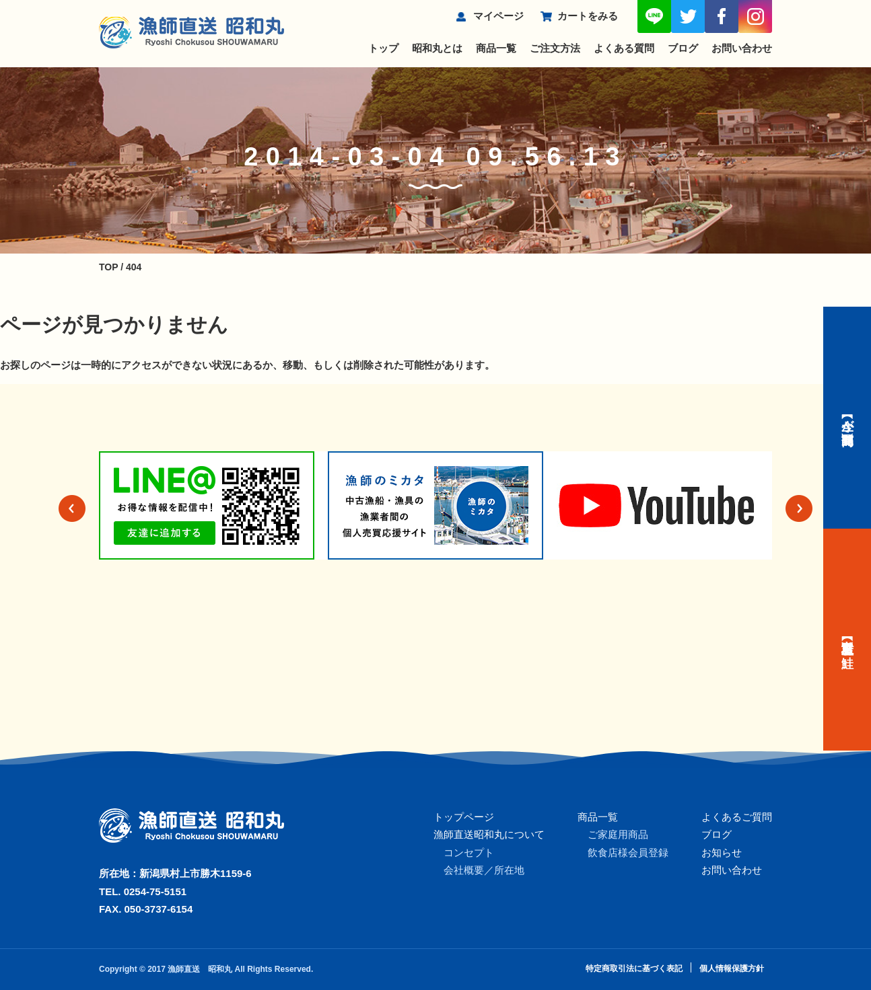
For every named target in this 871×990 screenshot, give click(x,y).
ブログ (683, 48)
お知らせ (721, 852)
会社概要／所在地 (484, 870)
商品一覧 (496, 48)
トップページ (463, 817)
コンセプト (469, 852)
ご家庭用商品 (618, 834)
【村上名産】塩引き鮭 (847, 640)
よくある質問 (624, 48)
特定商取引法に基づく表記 (634, 968)
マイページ (498, 16)
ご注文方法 (555, 48)
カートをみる (587, 16)
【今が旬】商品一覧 (847, 417)
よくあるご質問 (736, 817)
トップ (383, 48)
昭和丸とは (437, 48)
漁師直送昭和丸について (489, 834)
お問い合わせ (741, 48)
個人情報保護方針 (731, 968)
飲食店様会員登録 (628, 852)
